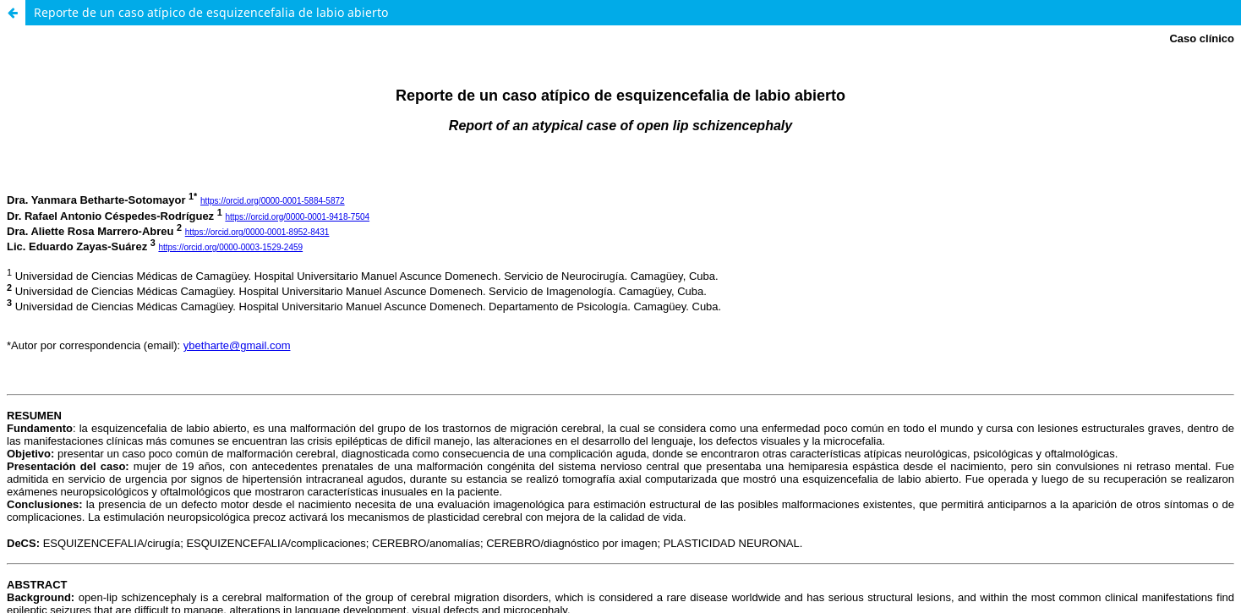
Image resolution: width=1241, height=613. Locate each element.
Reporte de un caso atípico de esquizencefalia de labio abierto (211, 12)
